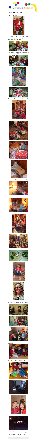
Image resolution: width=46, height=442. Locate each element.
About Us (14, 12)
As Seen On (17, 12)
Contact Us (20, 12)
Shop (11, 12)
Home (9, 12)
